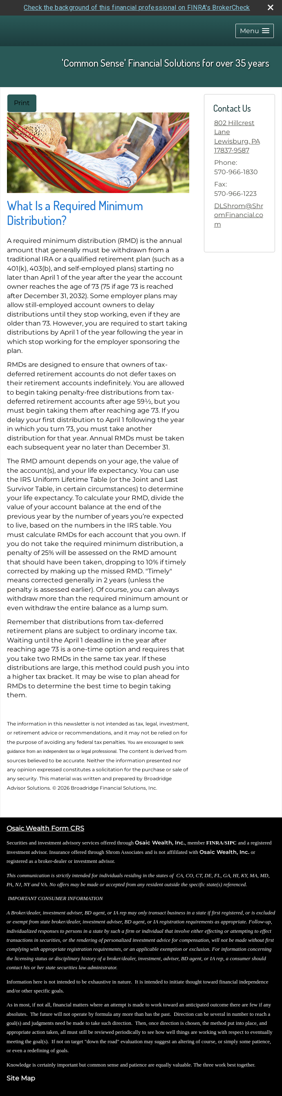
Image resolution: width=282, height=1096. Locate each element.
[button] (254, 31)
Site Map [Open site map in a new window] (21, 1078)
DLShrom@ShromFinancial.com (238, 215)
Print (22, 103)
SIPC (230, 843)
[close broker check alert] (270, 7)
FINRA (214, 843)
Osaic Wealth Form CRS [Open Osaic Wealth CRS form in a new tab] (45, 828)
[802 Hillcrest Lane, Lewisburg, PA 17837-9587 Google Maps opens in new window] (239, 137)
